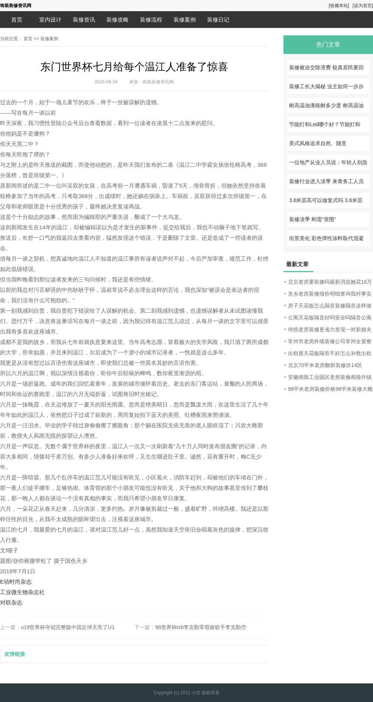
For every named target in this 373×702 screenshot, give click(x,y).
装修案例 (184, 19)
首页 (16, 19)
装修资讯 (84, 19)
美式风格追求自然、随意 (318, 143)
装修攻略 (117, 19)
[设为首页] (362, 5)
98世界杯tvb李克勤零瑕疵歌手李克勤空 (200, 627)
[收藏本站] (339, 5)
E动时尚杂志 (16, 581)
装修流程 (151, 19)
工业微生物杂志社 (22, 592)
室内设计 (50, 19)
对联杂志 (11, 602)
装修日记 (218, 19)
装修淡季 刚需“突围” (312, 219)
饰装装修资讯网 (15, 5)
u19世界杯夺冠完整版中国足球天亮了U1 (68, 627)
